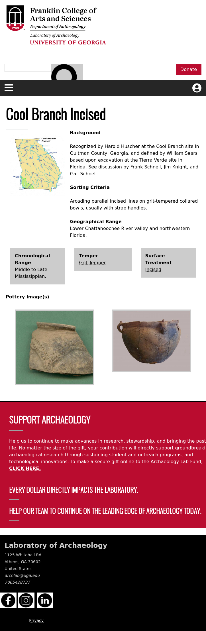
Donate (188, 69)
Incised (153, 269)
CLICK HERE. (25, 468)
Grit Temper (92, 262)
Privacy (36, 620)
